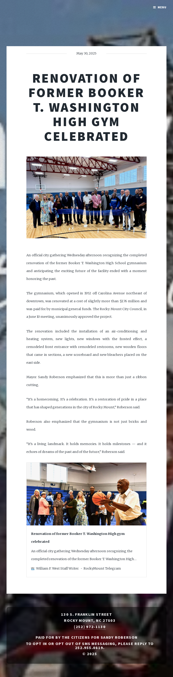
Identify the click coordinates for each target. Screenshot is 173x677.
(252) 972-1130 (89, 626)
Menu (162, 7)
